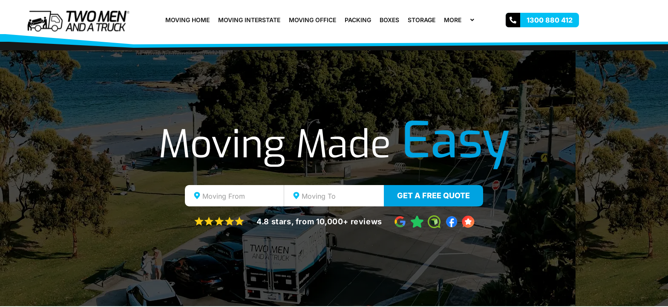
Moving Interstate (249, 19)
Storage (421, 19)
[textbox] (242, 196)
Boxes (389, 19)
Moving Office (312, 19)
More (460, 20)
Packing (358, 19)
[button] (465, 20)
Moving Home (187, 19)
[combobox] (234, 195)
